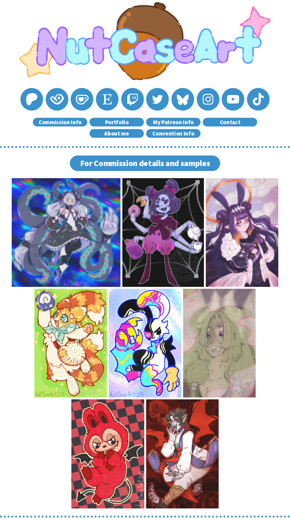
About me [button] (116, 133)
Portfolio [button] (117, 122)
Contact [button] (230, 122)
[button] (31, 99)
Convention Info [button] (173, 133)
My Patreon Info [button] (173, 122)
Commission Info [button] (60, 122)
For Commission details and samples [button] (145, 163)
